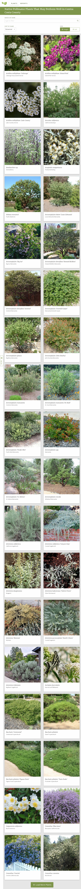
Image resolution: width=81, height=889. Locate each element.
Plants (14, 3)
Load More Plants (42, 884)
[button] (23, 57)
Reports (24, 3)
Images (65, 29)
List (75, 29)
